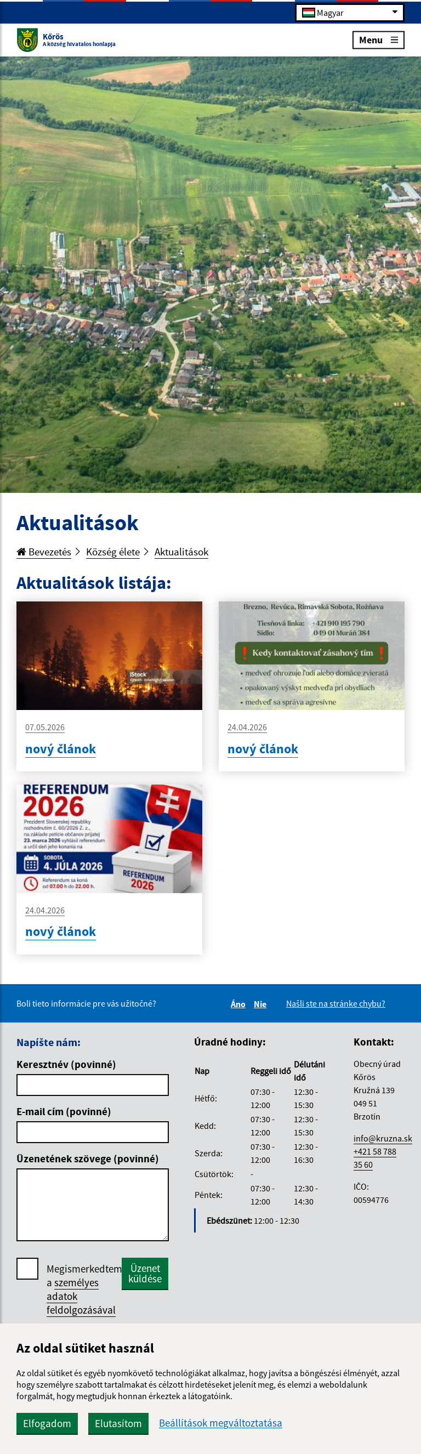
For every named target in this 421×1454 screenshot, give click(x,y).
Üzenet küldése (145, 1273)
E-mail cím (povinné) (63, 1111)
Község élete (113, 551)
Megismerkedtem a (84, 1289)
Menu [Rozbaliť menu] (378, 39)
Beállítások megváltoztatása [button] (220, 1423)
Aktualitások (181, 551)
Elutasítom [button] (118, 1423)
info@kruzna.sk (383, 1138)
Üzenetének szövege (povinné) (87, 1158)
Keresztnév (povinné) (66, 1064)
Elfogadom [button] (47, 1423)
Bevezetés (43, 551)
